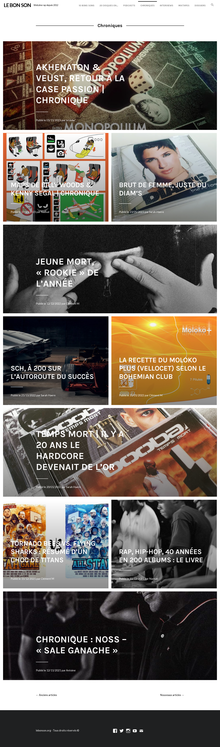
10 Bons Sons (86, 5)
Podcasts (129, 5)
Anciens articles (46, 695)
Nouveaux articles (172, 695)
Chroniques (147, 5)
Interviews (166, 5)
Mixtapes (183, 5)
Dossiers (200, 5)
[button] (212, 5)
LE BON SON (17, 5)
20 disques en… (109, 5)
